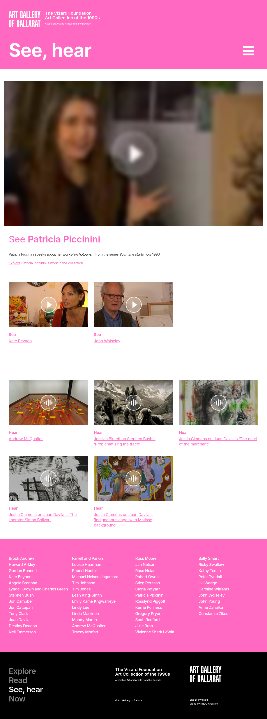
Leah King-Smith (87, 595)
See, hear (50, 50)
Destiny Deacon (23, 626)
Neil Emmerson (22, 632)
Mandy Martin (84, 619)
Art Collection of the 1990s (72, 17)
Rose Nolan (145, 570)
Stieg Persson (147, 583)
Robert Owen (147, 576)
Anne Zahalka (210, 607)
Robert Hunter (84, 570)
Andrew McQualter (89, 626)
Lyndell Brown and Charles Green (38, 589)
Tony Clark (18, 613)
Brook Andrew (21, 558)
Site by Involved (199, 699)
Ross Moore (146, 558)
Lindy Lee (80, 607)
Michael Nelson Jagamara (95, 576)
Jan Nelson (145, 564)
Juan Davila (19, 619)
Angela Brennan (23, 583)
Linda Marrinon (85, 613)
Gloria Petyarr (147, 589)
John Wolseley (211, 595)
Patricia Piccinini (149, 595)
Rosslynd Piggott (150, 601)
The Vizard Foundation (68, 13)
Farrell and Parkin (87, 558)
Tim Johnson (83, 583)
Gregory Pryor (148, 613)
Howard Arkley (22, 564)
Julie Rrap (144, 626)
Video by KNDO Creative (204, 703)
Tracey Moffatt (85, 632)
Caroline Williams (213, 589)
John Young (209, 601)
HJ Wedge (207, 583)
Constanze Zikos (213, 613)
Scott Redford (147, 619)
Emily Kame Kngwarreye (94, 601)
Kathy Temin (209, 570)
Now (17, 698)
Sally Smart (208, 558)
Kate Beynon (20, 576)
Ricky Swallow (211, 564)
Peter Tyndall (210, 576)
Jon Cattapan (21, 607)
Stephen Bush (21, 595)
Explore (14, 263)
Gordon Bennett (23, 570)
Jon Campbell (21, 601)
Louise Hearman (86, 564)
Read (18, 680)
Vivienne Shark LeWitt (155, 632)
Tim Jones (81, 589)
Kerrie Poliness (148, 607)
